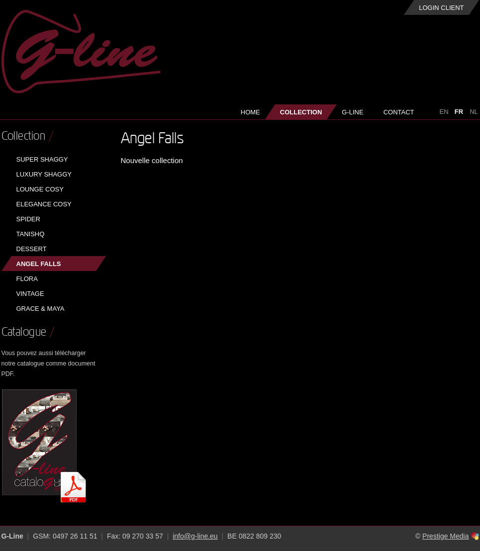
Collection (301, 112)
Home (250, 112)
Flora (27, 278)
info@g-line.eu (195, 536)
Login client (441, 7)
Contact (399, 112)
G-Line (352, 112)
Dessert (31, 249)
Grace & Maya (40, 308)
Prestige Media (445, 536)
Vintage (30, 293)
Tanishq (30, 234)
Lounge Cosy (40, 189)
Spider (28, 219)
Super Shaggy (42, 159)
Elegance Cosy (44, 204)
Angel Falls (38, 264)
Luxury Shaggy (44, 174)
